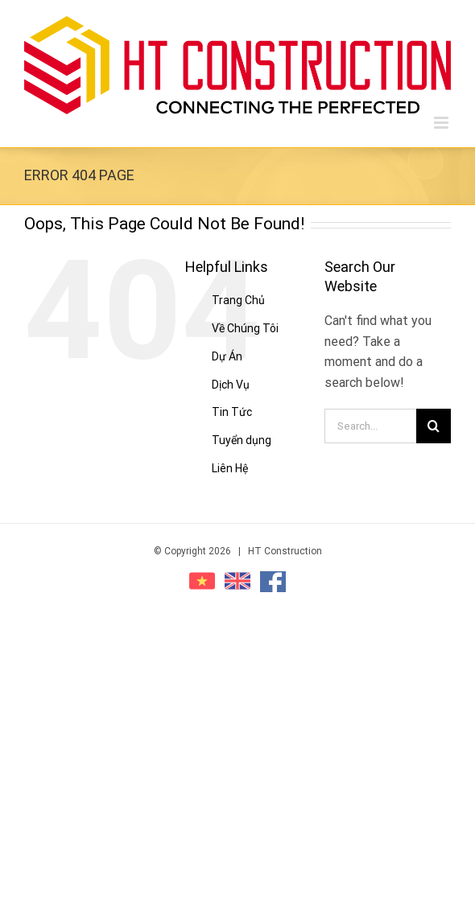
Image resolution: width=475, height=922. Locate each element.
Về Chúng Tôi (245, 328)
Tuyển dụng (241, 440)
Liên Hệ (230, 468)
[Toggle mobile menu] (442, 122)
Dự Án (227, 356)
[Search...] (370, 426)
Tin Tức (232, 411)
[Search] (433, 426)
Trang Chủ (238, 300)
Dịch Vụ (231, 384)
